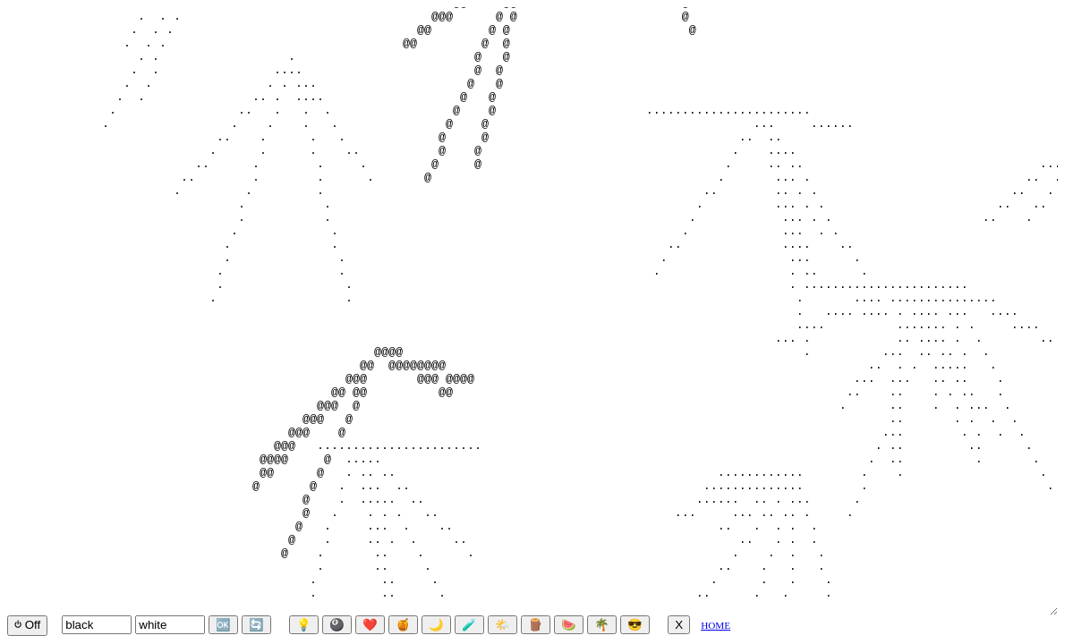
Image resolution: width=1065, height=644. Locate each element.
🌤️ (502, 624)
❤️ (370, 624)
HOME (715, 625)
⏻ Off (27, 624)
